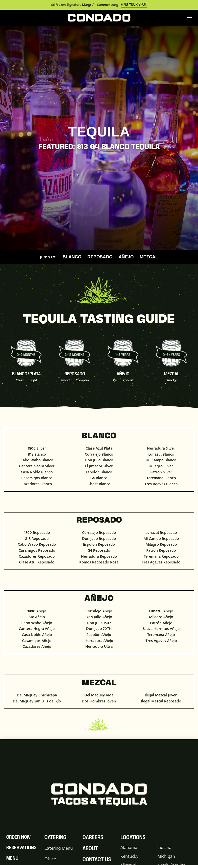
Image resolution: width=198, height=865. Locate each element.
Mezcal (149, 257)
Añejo (126, 257)
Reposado (99, 257)
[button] (189, 17)
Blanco (71, 257)
